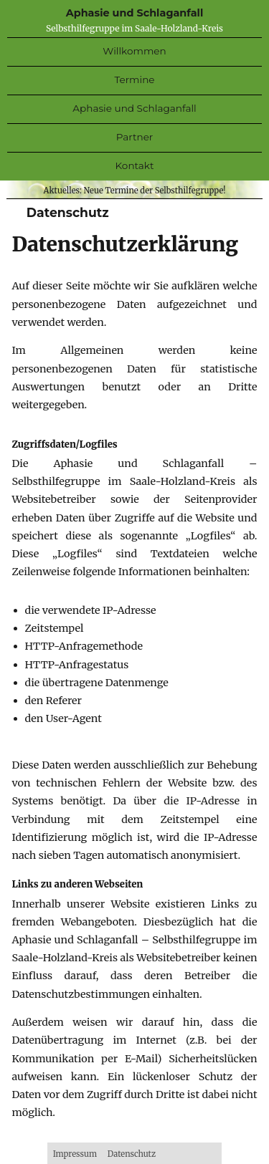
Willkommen (134, 51)
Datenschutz (132, 1154)
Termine (134, 79)
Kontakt (134, 165)
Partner (135, 137)
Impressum (75, 1154)
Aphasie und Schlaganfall (135, 12)
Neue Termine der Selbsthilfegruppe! (155, 191)
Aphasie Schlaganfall (134, 108)
